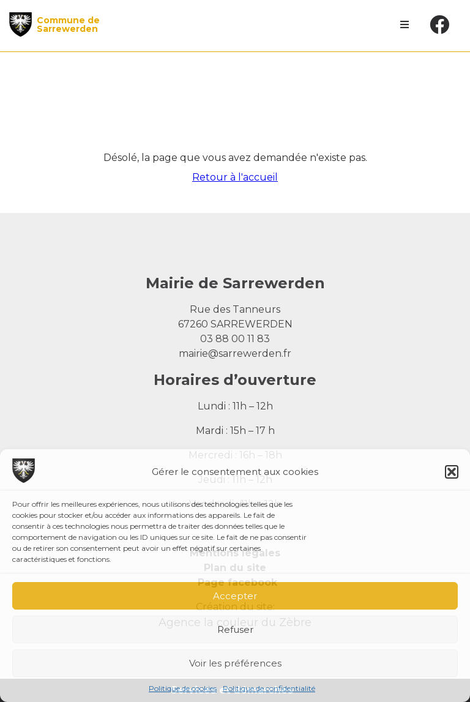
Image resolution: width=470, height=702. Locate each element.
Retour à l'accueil (235, 177)
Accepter (235, 596)
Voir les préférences (235, 663)
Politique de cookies (183, 688)
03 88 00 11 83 (235, 339)
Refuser (235, 629)
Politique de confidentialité (269, 688)
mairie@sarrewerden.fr (235, 353)
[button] (452, 472)
